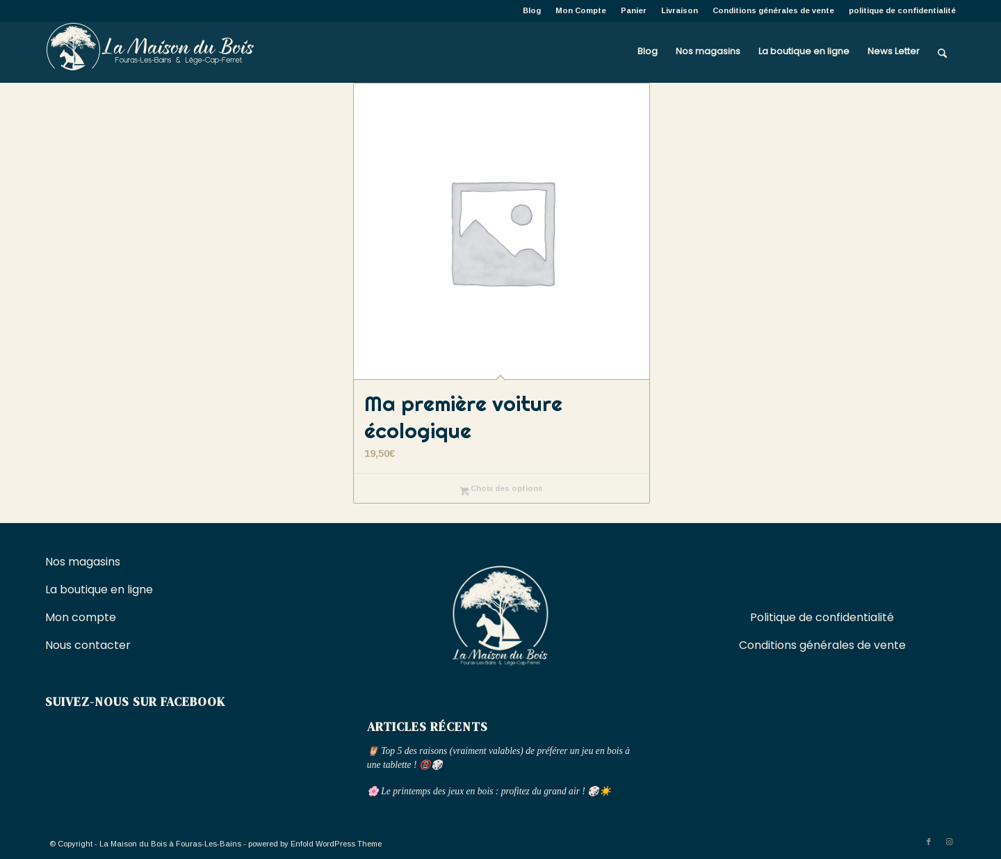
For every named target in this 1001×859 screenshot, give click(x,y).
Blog (532, 10)
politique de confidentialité (902, 10)
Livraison (679, 10)
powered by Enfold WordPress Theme (315, 844)
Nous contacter (89, 645)
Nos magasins (82, 562)
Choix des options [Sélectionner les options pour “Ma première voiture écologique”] (502, 489)
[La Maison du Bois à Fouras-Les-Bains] (149, 51)
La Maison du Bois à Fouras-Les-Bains (170, 844)
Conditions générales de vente (773, 10)
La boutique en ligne (100, 589)
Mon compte (80, 617)
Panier (633, 10)
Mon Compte (580, 10)
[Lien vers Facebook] (928, 841)
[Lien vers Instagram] (949, 841)
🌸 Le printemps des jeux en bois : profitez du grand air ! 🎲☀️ (489, 791)
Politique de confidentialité (822, 617)
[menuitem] (532, 10)
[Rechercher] (942, 51)
